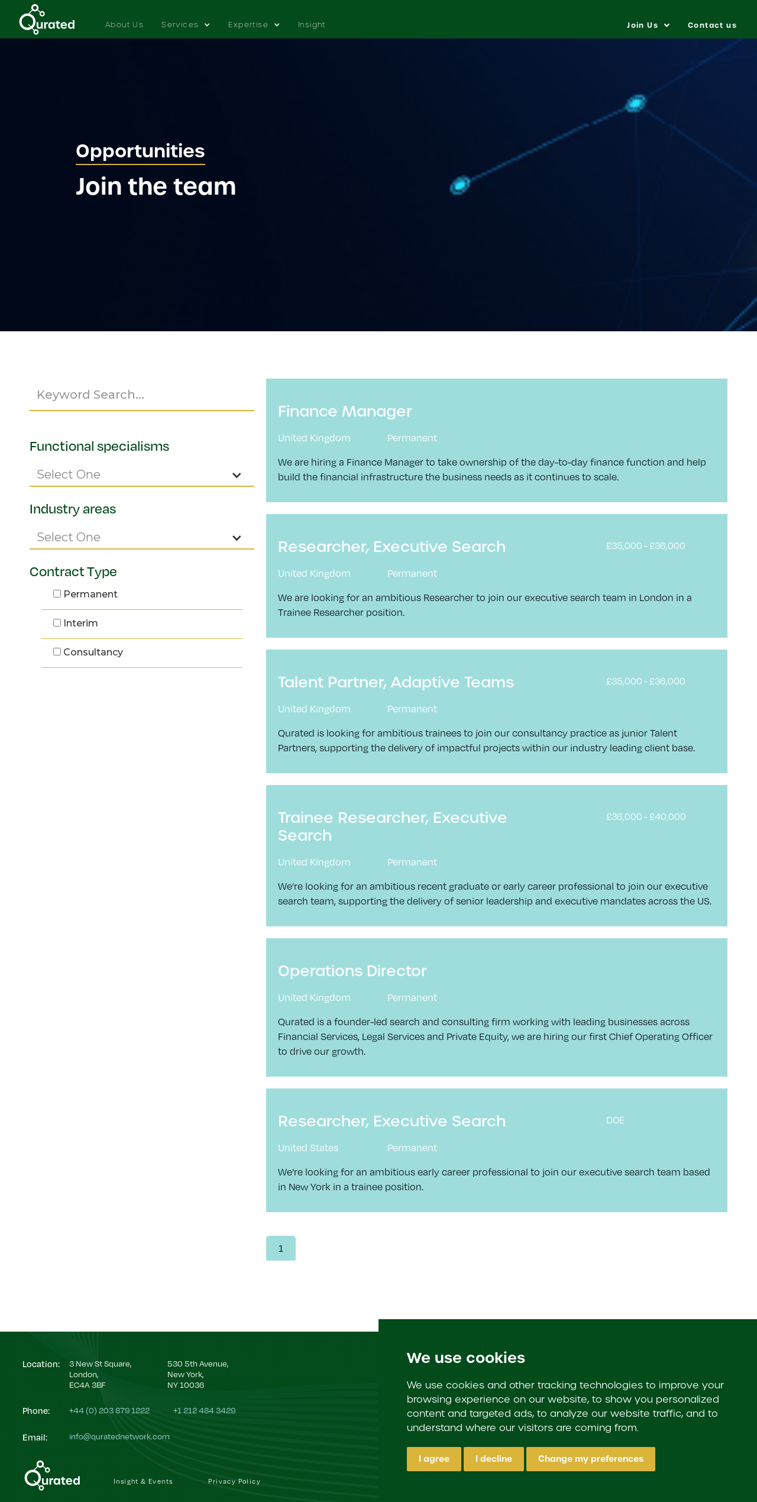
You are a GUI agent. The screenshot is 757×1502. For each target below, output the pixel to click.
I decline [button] (493, 1459)
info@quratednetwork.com (119, 1436)
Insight (312, 24)
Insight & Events (143, 1481)
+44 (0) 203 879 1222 (109, 1410)
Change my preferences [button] (590, 1459)
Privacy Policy (234, 1481)
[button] (186, 19)
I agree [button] (434, 1459)
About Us (124, 24)
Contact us (712, 25)
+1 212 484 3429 (204, 1410)
